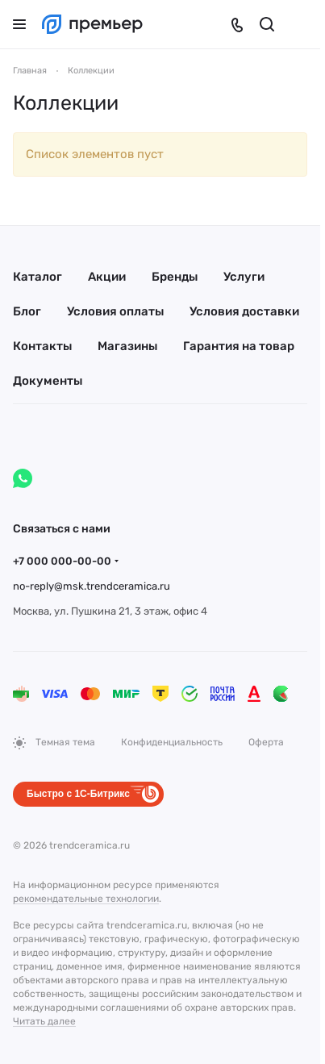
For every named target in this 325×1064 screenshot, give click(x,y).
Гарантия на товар (238, 346)
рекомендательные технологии (86, 898)
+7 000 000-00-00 (62, 561)
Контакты (42, 346)
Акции (107, 276)
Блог (27, 311)
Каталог (37, 276)
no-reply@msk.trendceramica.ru (91, 586)
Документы (47, 380)
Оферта (266, 742)
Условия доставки (244, 311)
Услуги (244, 276)
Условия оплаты (115, 311)
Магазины (127, 346)
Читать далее (44, 1021)
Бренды (175, 276)
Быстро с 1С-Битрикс (78, 793)
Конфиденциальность (172, 742)
